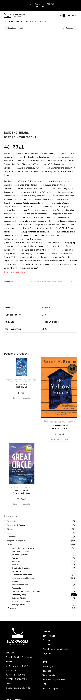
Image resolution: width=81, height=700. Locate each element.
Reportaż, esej (65, 281)
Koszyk (46, 640)
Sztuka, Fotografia (21, 601)
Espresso (12, 536)
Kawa (9, 533)
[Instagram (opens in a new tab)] (40, 6)
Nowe (10, 544)
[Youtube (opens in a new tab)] (43, 6)
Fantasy (15, 558)
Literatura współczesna (23, 578)
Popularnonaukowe (20, 584)
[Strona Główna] (5, 21)
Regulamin (48, 653)
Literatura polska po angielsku (41, 281)
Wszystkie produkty (54, 679)
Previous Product (15, 28)
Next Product (67, 28)
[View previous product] (6, 28)
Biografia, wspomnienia (15, 380)
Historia (19, 281)
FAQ (44, 683)
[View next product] (75, 28)
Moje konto (48, 635)
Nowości (47, 670)
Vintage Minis (18, 604)
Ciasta (10, 529)
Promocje (12, 608)
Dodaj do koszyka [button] (21, 398)
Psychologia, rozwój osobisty (26, 591)
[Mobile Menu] (71, 15)
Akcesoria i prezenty (17, 525)
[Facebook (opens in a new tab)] (37, 6)
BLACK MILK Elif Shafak (21, 385)
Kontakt (46, 644)
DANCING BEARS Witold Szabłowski (31, 21)
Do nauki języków (20, 555)
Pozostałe (16, 588)
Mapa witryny (50, 688)
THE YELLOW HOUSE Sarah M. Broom (59, 427)
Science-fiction (19, 598)
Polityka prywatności (55, 648)
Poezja (15, 581)
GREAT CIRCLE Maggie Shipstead (21, 491)
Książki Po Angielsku (17, 540)
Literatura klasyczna (22, 575)
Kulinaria (16, 571)
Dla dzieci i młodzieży (23, 551)
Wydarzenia (48, 675)
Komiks (15, 565)
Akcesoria (11, 521)
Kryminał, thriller (21, 568)
